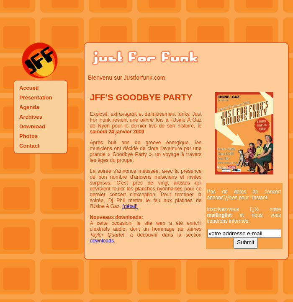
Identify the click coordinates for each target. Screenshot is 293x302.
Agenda (29, 107)
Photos (28, 136)
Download (32, 126)
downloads (102, 241)
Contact (29, 146)
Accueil (29, 88)
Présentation (35, 97)
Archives (30, 117)
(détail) (130, 206)
